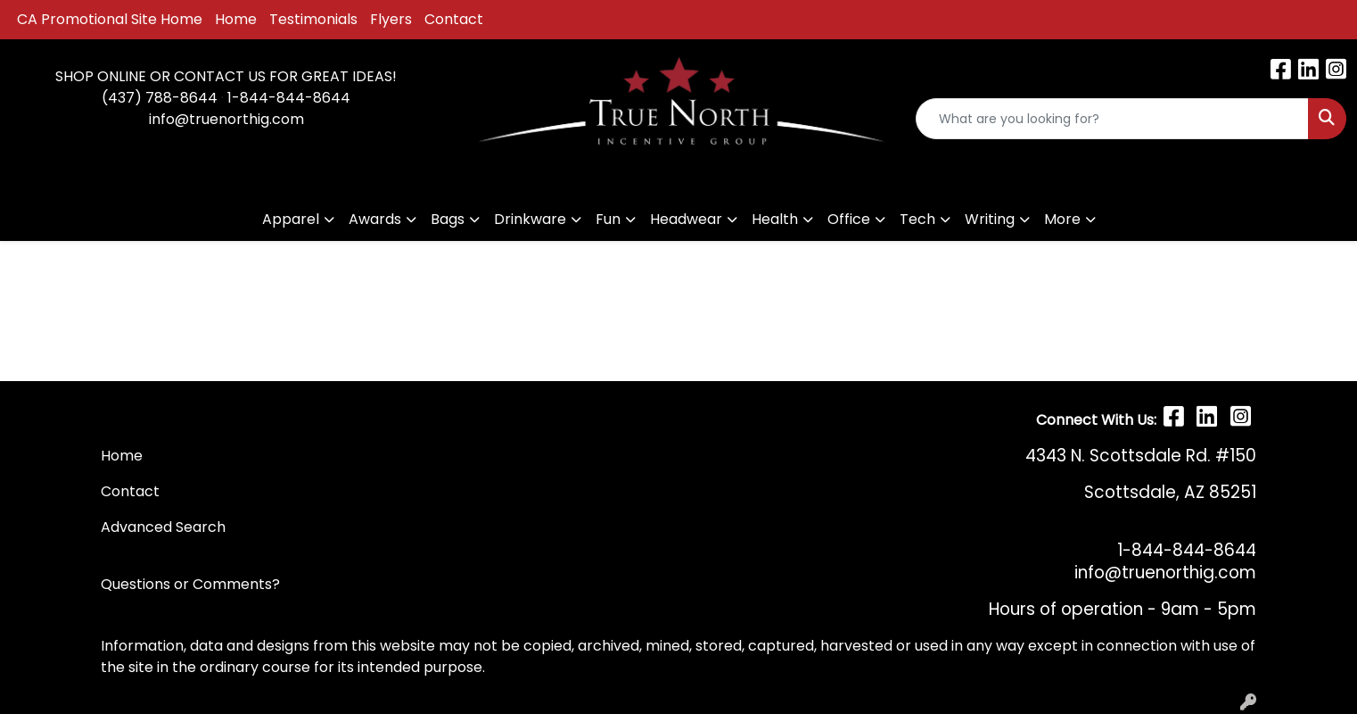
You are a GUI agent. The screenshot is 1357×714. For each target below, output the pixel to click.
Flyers (391, 19)
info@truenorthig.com (226, 119)
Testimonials (313, 19)
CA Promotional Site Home (109, 19)
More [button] (1062, 219)
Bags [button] (448, 219)
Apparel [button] (290, 219)
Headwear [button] (686, 219)
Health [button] (775, 219)
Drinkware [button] (530, 219)
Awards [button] (375, 219)
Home (236, 19)
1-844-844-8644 (288, 97)
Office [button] (848, 219)
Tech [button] (917, 219)
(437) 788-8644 (160, 97)
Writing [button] (990, 219)
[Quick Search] (1112, 118)
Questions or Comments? (190, 584)
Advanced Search (163, 527)
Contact (453, 19)
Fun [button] (608, 219)
